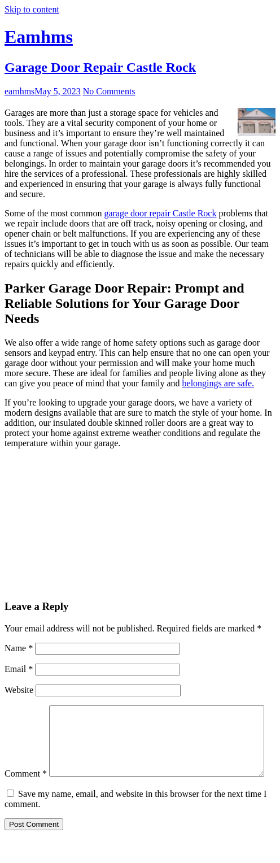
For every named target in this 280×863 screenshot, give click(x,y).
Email (19, 669)
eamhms (19, 91)
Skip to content (32, 9)
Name (19, 648)
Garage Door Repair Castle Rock (100, 67)
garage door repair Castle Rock (160, 213)
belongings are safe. (218, 383)
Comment (26, 710)
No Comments (109, 91)
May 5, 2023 (57, 91)
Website (19, 690)
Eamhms (39, 37)
